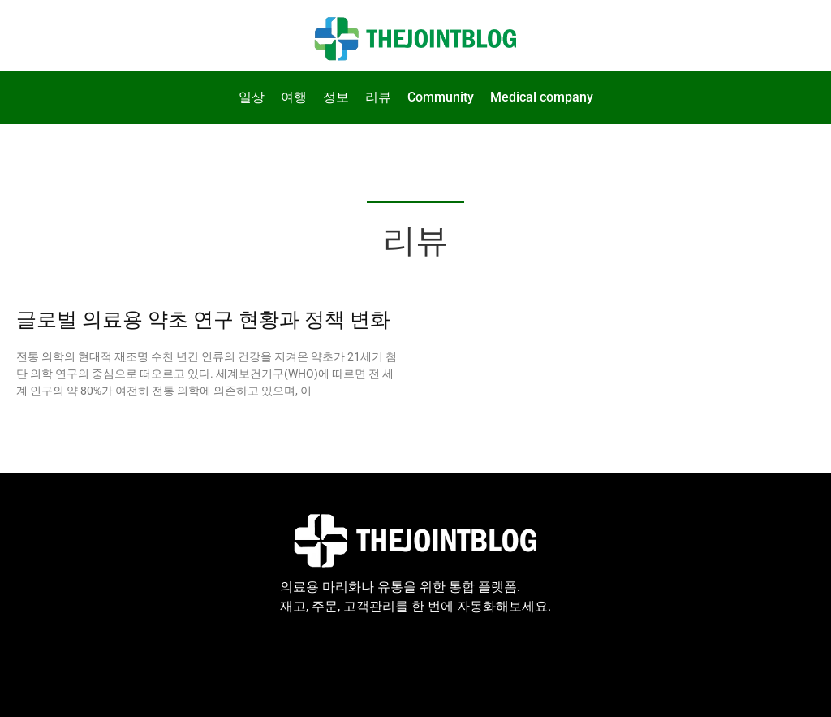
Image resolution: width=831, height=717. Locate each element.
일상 (252, 97)
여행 (294, 97)
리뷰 (378, 97)
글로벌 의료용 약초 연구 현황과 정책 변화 (203, 319)
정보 (336, 97)
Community (440, 97)
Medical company (541, 97)
